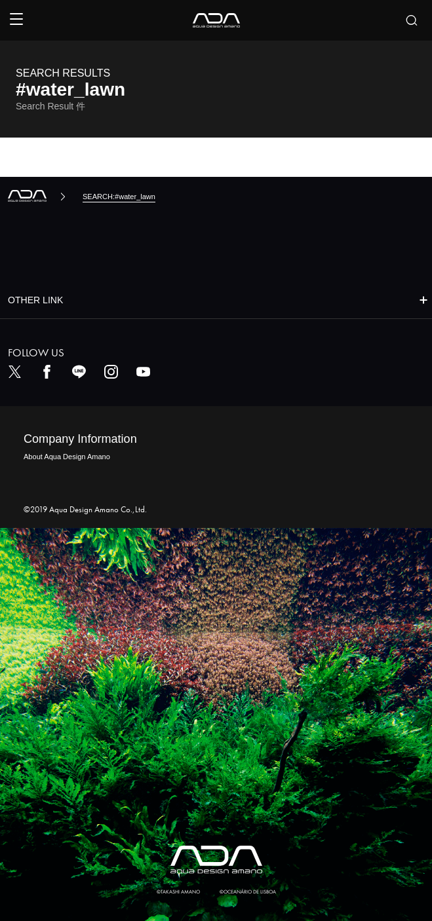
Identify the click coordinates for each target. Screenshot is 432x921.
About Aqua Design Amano (67, 456)
